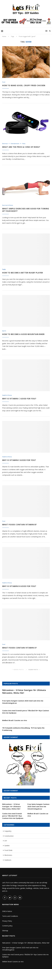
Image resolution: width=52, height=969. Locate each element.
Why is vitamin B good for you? (19, 586)
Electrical (5, 143)
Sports (4, 330)
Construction (9, 836)
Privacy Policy (7, 921)
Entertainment (15, 143)
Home (4, 36)
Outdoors (7, 860)
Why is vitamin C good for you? (19, 398)
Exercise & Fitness (7, 205)
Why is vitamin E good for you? (19, 460)
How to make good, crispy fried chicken (23, 85)
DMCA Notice (7, 911)
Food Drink (8, 850)
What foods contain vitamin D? (19, 648)
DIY (5, 841)
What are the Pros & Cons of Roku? (21, 147)
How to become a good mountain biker (23, 334)
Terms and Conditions (10, 916)
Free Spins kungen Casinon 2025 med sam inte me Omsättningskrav (22, 702)
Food (3, 82)
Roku (23, 143)
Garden (7, 845)
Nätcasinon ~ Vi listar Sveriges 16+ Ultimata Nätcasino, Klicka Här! (24, 691)
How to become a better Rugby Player (22, 273)
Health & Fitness (7, 395)
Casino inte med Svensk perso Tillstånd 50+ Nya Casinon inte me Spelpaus (25, 711)
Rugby (4, 269)
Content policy (7, 926)
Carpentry (7, 831)
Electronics (8, 855)
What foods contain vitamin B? (19, 524)
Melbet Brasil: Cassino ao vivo (14, 720)
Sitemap (5, 931)
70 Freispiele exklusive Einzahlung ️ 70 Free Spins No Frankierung (23, 729)
